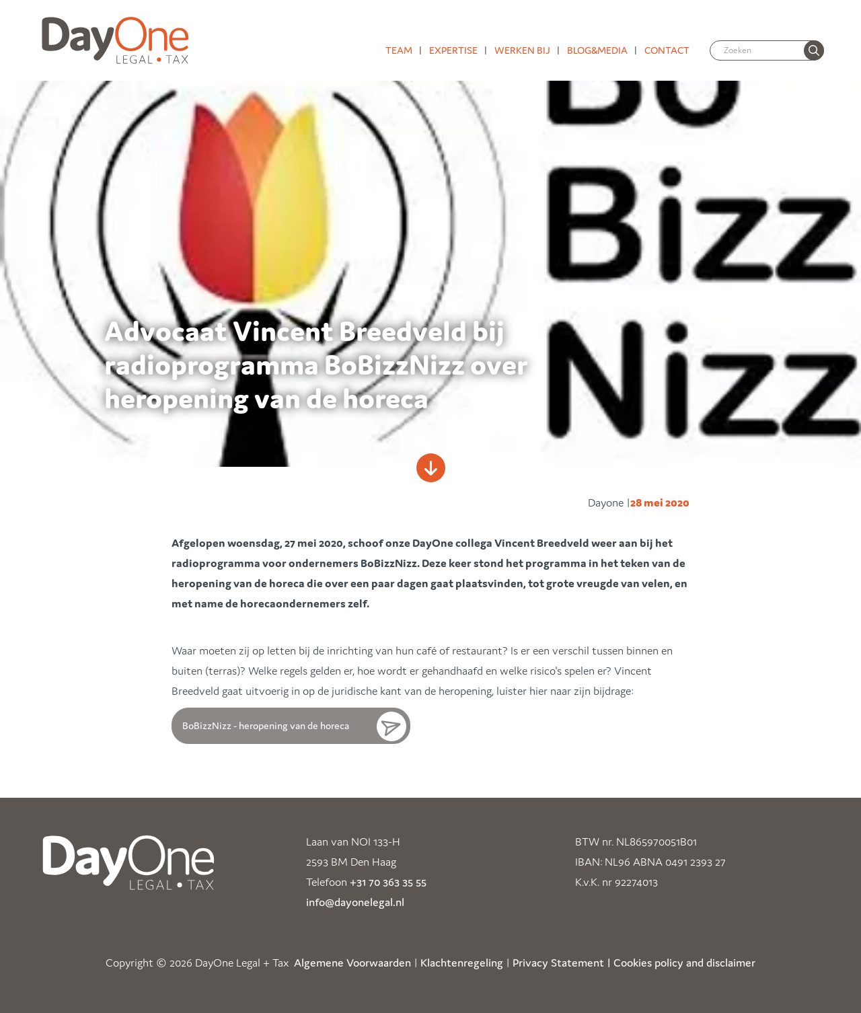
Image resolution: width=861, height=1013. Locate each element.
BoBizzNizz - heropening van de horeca (265, 725)
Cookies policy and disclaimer (684, 962)
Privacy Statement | (562, 962)
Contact (666, 50)
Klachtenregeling (461, 962)
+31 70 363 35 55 (388, 881)
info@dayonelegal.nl (355, 902)
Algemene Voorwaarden (352, 962)
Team (398, 50)
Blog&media (597, 50)
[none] (814, 50)
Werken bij (522, 50)
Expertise (453, 50)
